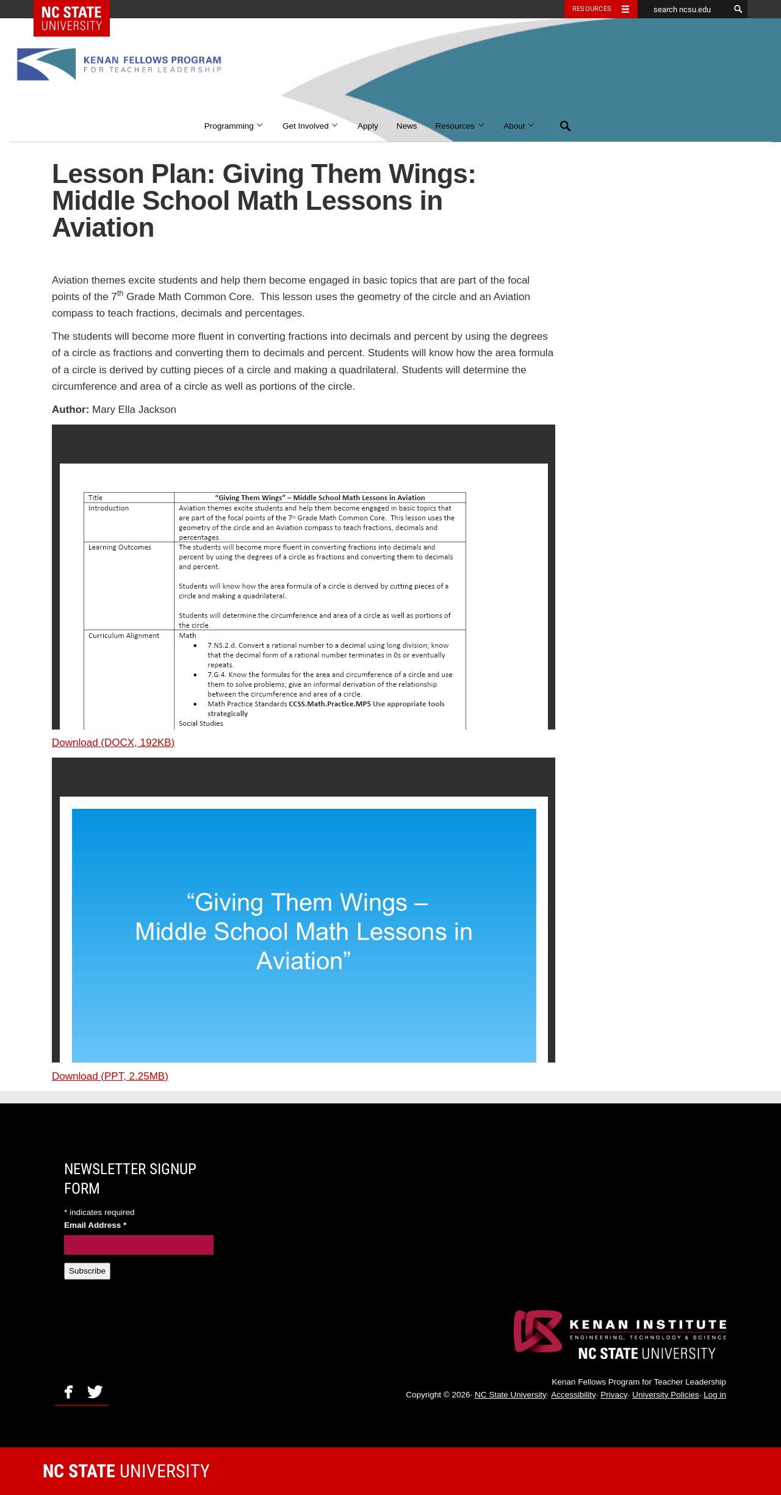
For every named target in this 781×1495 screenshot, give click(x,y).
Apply (368, 126)
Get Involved (311, 126)
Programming (234, 126)
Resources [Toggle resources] (591, 9)
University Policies (665, 1394)
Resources (461, 126)
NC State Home (80, 9)
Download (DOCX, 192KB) (113, 742)
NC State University (511, 1394)
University (126, 1471)
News (407, 126)
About (519, 126)
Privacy (613, 1394)
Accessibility (573, 1394)
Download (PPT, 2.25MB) (110, 1076)
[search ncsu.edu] (683, 9)
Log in (715, 1394)
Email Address (95, 1225)
